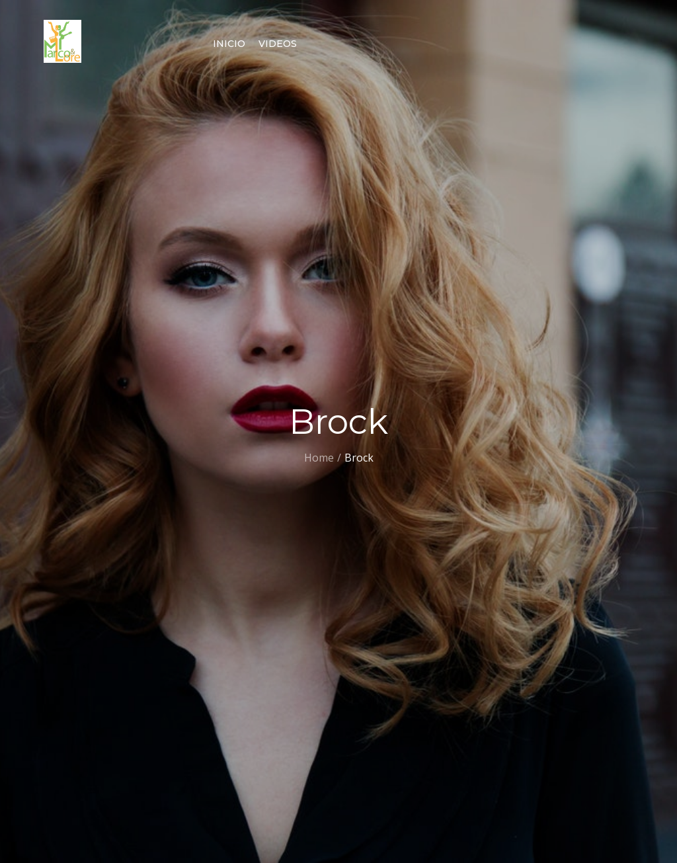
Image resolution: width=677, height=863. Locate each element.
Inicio (229, 44)
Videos (278, 44)
